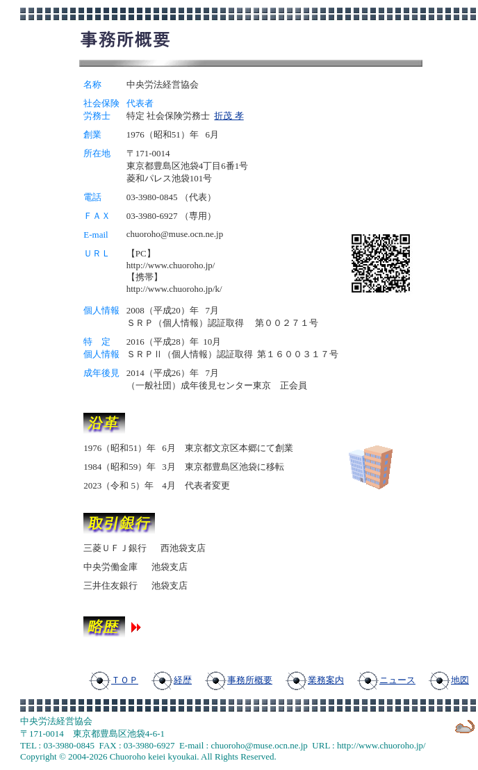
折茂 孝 (228, 115)
